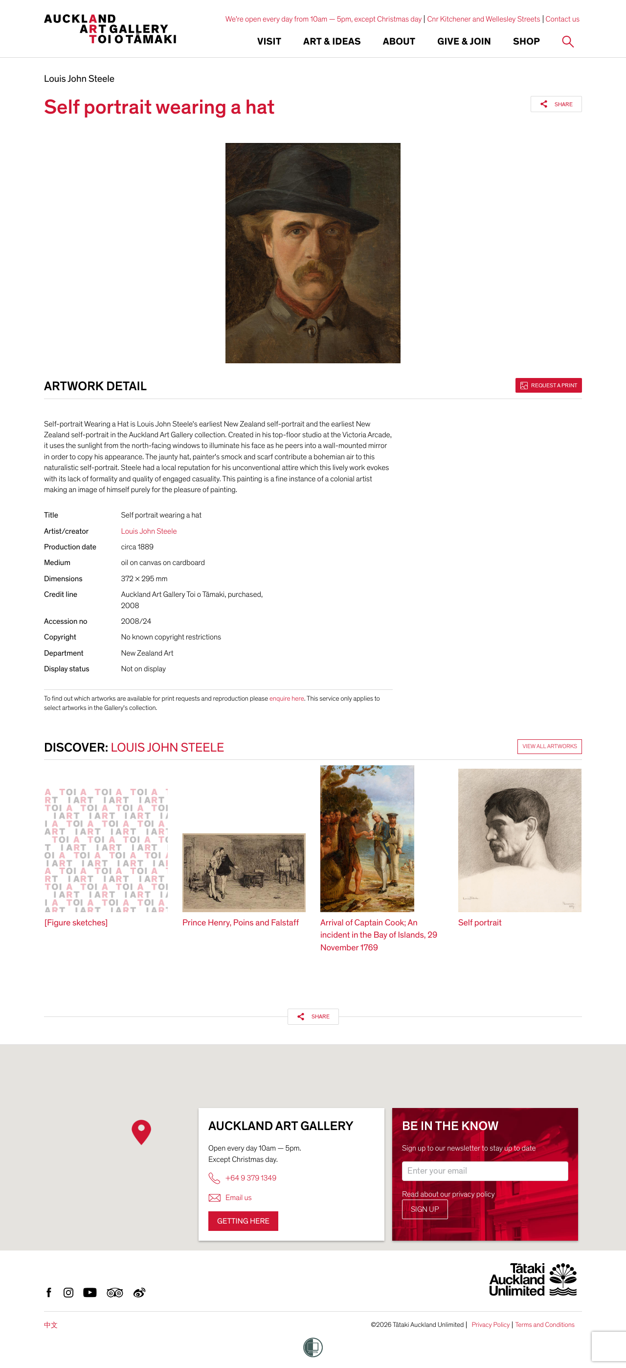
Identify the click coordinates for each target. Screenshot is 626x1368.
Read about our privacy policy (448, 1194)
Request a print (548, 385)
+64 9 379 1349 (242, 1178)
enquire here (286, 698)
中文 (51, 1325)
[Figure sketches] (76, 923)
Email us (230, 1198)
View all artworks (549, 747)
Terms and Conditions (545, 1324)
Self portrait (480, 923)
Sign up (425, 1209)
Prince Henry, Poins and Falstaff (240, 923)
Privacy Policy (490, 1324)
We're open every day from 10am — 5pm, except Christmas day (323, 19)
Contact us (563, 19)
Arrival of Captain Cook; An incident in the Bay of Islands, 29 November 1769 (378, 935)
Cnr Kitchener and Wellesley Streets (483, 19)
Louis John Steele (79, 79)
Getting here (243, 1221)
